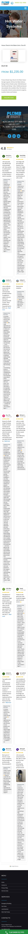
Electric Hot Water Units (13, 45)
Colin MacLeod (9, 588)
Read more (7, 441)
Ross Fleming (9, 415)
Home (3, 45)
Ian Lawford (23, 673)
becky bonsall (9, 155)
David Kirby (22, 155)
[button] (25, 8)
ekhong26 (22, 748)
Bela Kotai (8, 748)
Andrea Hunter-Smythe (23, 280)
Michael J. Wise (23, 415)
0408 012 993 (20, 2)
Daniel (21, 588)
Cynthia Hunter (9, 280)
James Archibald (9, 673)
